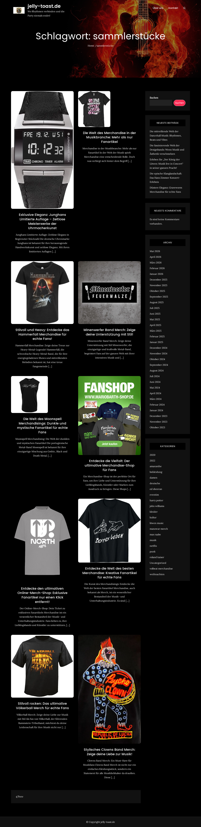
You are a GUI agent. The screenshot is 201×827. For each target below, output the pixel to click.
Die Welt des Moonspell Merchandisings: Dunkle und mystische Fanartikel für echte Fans (42, 426)
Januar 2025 (156, 342)
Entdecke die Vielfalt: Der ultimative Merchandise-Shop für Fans (109, 465)
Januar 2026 (156, 273)
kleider (154, 511)
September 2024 (159, 364)
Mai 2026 (155, 251)
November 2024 (158, 353)
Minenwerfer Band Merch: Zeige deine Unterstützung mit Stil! (109, 332)
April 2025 (155, 325)
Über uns (158, 8)
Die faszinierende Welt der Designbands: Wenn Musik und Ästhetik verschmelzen (167, 149)
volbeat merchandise (161, 568)
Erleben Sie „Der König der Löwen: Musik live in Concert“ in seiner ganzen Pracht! (166, 163)
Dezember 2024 (158, 347)
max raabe (155, 534)
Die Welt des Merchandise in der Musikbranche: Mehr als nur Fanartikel (109, 137)
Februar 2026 (157, 268)
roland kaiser (157, 557)
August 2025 (157, 302)
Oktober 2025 (157, 290)
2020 (152, 454)
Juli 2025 (155, 307)
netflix (153, 545)
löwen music (157, 523)
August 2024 (157, 370)
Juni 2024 (155, 381)
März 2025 (155, 330)
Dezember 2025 (158, 279)
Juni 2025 (155, 313)
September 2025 (159, 296)
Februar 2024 (157, 404)
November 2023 (158, 421)
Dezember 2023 (158, 415)
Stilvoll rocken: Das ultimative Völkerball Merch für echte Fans (42, 705)
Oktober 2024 (157, 359)
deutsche (155, 483)
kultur (153, 517)
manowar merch (159, 528)
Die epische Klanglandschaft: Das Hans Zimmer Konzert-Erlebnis (166, 177)
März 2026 (155, 262)
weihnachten (157, 574)
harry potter (156, 500)
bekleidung (156, 471)
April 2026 (155, 256)
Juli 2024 (155, 376)
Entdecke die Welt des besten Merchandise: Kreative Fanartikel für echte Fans (109, 573)
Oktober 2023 (157, 427)
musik (153, 540)
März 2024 (155, 398)
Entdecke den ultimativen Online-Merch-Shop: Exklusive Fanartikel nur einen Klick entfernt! (42, 595)
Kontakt (173, 8)
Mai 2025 (155, 319)
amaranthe (156, 466)
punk (153, 551)
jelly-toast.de (44, 6)
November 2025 (158, 285)
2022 (152, 460)
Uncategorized (158, 562)
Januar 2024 (156, 410)
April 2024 (155, 393)
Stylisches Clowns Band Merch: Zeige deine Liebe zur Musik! (109, 751)
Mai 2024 (155, 387)
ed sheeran (156, 488)
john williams (157, 506)
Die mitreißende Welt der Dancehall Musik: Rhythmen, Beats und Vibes (165, 135)
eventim (154, 494)
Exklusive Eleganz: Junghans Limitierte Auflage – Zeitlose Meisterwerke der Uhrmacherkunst (42, 221)
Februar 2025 (157, 336)
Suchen (154, 97)
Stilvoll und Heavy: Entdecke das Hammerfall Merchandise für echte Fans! (42, 334)
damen (153, 477)
